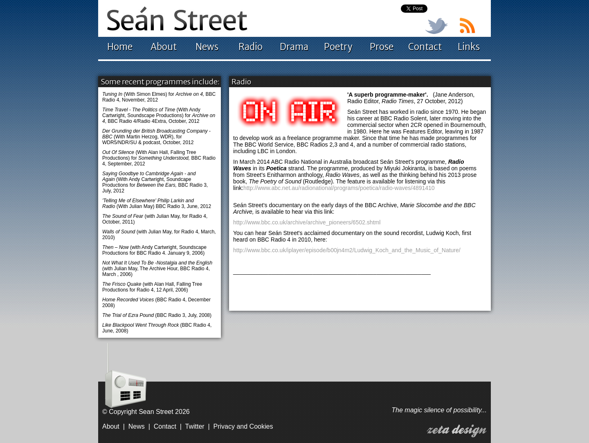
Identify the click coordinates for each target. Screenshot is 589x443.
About (164, 46)
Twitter (195, 426)
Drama (294, 46)
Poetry (338, 46)
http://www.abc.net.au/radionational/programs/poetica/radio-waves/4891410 (339, 188)
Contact (425, 46)
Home (120, 46)
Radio (250, 46)
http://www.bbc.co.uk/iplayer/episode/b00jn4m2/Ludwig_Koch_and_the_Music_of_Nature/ (347, 250)
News (207, 46)
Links (469, 46)
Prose (381, 46)
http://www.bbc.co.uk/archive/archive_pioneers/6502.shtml (306, 222)
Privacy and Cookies (243, 426)
